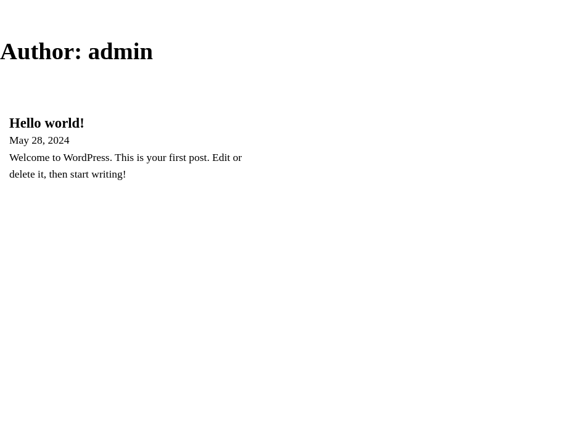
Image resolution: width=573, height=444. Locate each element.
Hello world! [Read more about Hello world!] (47, 123)
